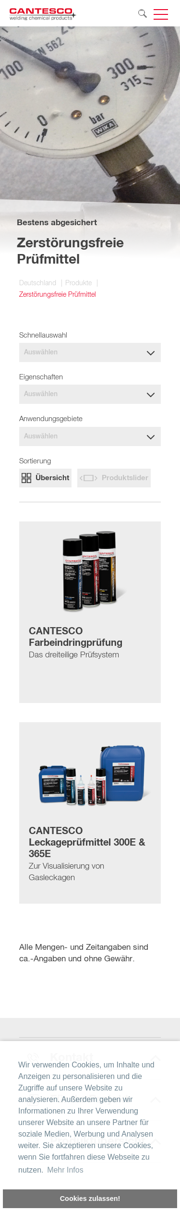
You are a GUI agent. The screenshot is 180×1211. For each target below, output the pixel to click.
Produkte (78, 283)
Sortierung (35, 461)
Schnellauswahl (43, 335)
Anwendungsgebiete (51, 419)
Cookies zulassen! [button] (90, 1198)
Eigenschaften (41, 377)
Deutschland (37, 283)
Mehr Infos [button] (65, 1170)
